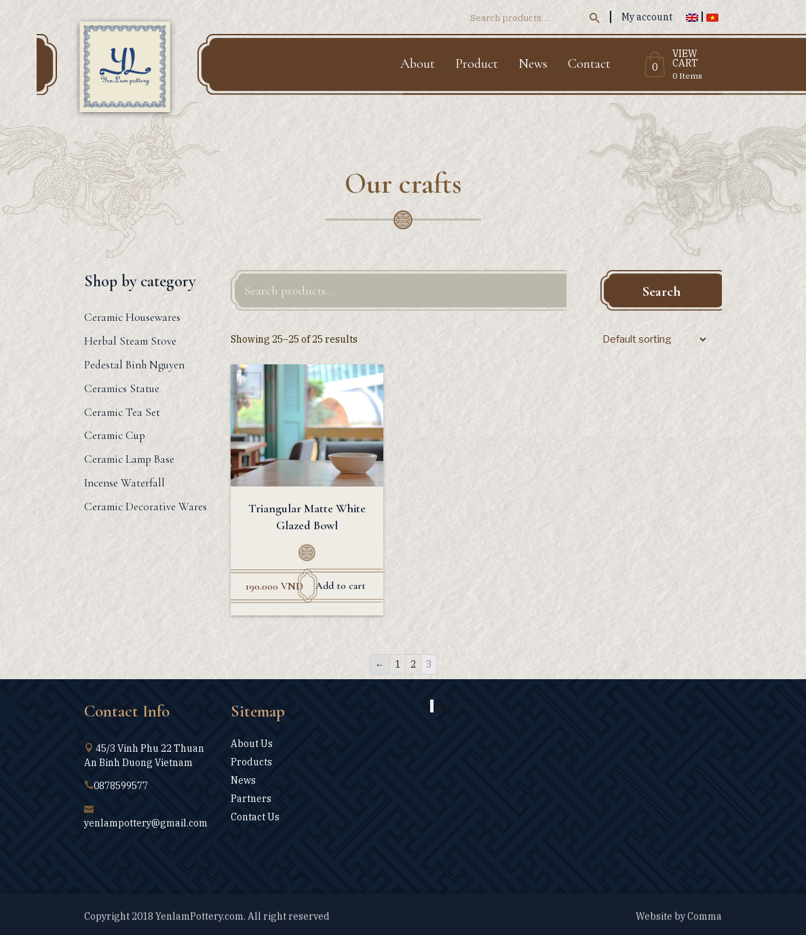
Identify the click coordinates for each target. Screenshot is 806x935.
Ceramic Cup (114, 435)
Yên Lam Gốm (456, 706)
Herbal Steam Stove (130, 341)
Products (251, 762)
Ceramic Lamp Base (129, 459)
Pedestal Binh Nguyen (134, 365)
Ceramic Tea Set (122, 412)
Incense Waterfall (124, 483)
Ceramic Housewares (132, 317)
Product (476, 64)
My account (646, 17)
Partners (251, 799)
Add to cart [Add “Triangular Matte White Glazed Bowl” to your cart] (340, 585)
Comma (704, 921)
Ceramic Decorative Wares (145, 506)
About (417, 64)
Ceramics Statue (121, 388)
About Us (252, 744)
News (533, 64)
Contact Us (255, 817)
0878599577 (121, 786)
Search (661, 291)
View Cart (685, 59)
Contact (589, 64)
